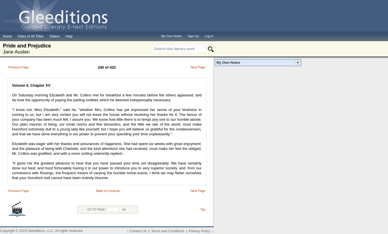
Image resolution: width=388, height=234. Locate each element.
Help (69, 36)
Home (7, 36)
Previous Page (18, 67)
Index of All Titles (31, 36)
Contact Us (138, 231)
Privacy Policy (199, 231)
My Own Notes (228, 63)
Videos (54, 36)
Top (202, 209)
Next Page (198, 67)
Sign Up (193, 36)
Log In (208, 36)
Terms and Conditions (167, 231)
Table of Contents (107, 191)
